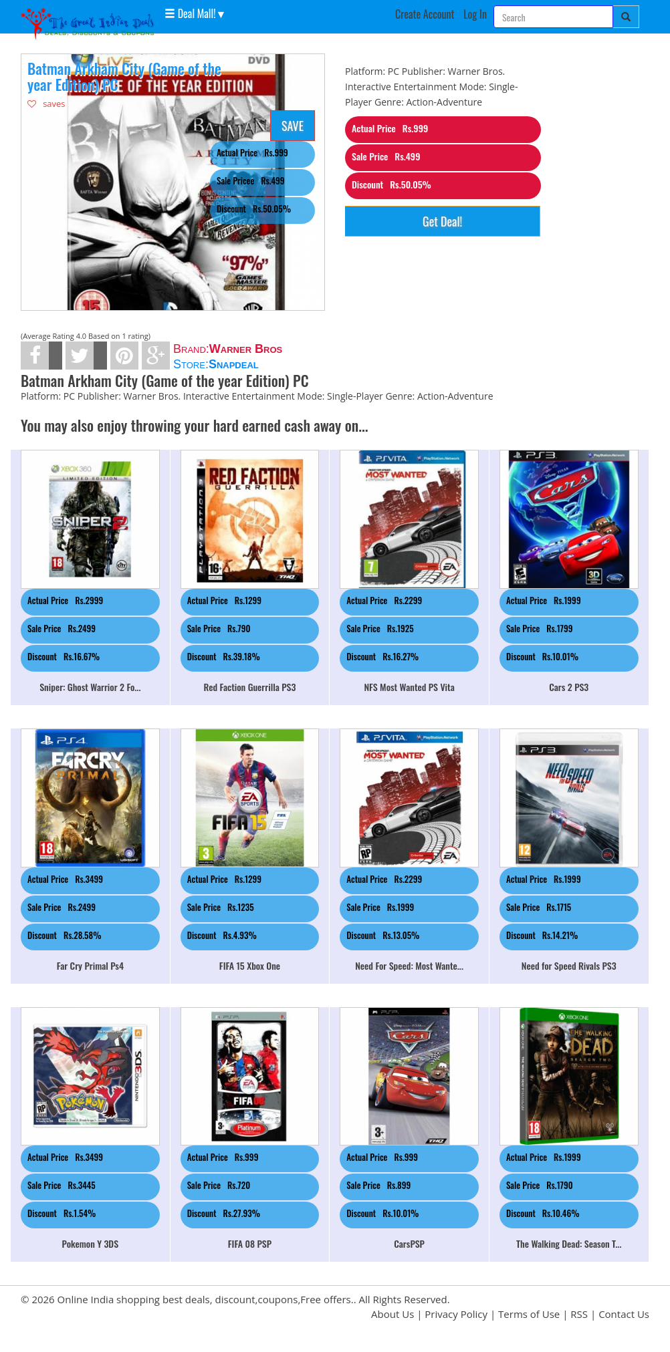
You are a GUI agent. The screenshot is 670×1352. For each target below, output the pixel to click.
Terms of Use (529, 1314)
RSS (579, 1314)
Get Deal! (442, 221)
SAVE (293, 125)
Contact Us (623, 1314)
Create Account (425, 14)
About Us (392, 1314)
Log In (475, 14)
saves (46, 104)
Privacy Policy (456, 1314)
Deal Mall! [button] (189, 12)
